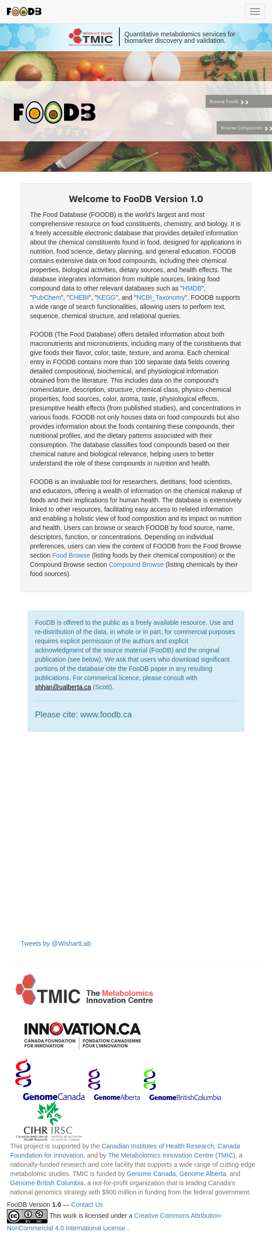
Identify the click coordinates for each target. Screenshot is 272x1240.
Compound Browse (136, 564)
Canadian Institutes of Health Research (157, 1146)
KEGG (106, 297)
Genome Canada (151, 1173)
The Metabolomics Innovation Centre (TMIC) (171, 1155)
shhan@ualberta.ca (63, 687)
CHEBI (79, 297)
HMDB (192, 288)
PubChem (46, 297)
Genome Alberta (202, 1173)
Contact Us (87, 1204)
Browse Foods (240, 102)
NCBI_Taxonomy (160, 297)
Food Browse (71, 555)
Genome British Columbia (47, 1183)
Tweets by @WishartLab (56, 943)
